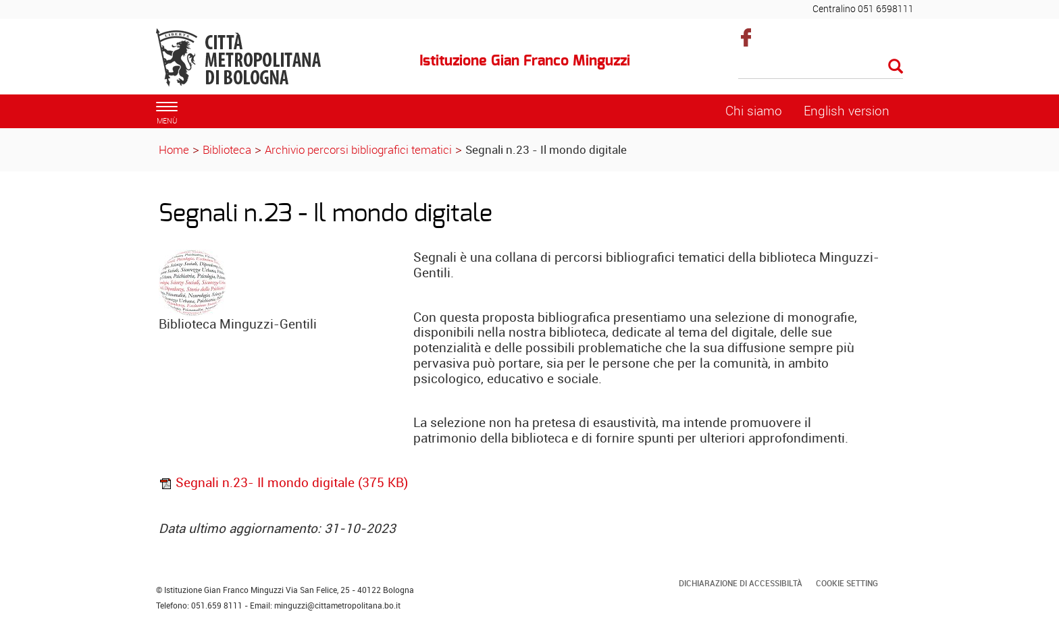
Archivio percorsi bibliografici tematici (358, 149)
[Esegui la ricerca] (895, 67)
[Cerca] (821, 67)
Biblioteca (227, 149)
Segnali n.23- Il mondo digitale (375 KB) (283, 482)
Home (174, 149)
